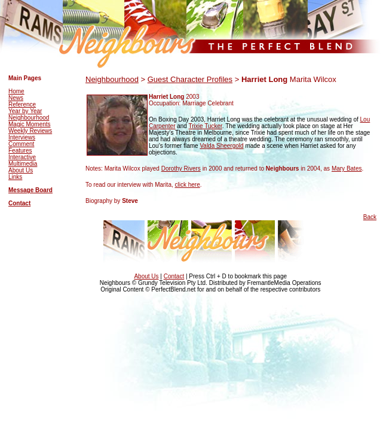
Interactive (22, 157)
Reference (22, 104)
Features (20, 150)
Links (15, 177)
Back (369, 217)
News (15, 98)
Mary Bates (347, 168)
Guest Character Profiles (190, 79)
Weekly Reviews (30, 131)
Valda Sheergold (221, 145)
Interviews (21, 137)
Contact (19, 203)
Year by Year (25, 111)
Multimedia (22, 163)
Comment (21, 144)
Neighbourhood (28, 117)
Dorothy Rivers (181, 168)
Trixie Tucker (205, 126)
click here (187, 184)
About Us (20, 170)
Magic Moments (29, 124)
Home (16, 91)
